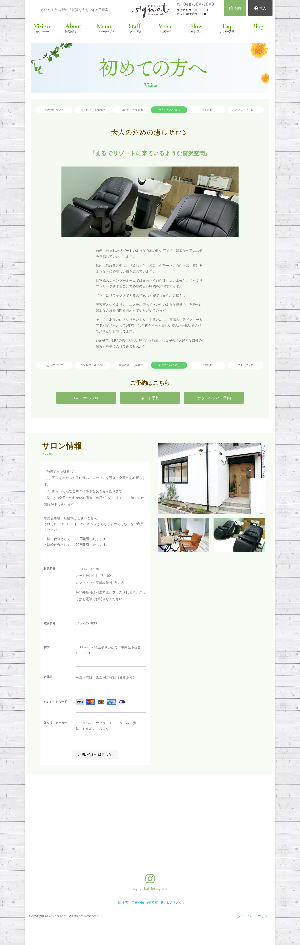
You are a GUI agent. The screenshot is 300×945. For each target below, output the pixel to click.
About (73, 26)
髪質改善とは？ (73, 31)
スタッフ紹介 (134, 31)
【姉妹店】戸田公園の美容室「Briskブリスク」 (150, 902)
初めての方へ (42, 31)
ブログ (257, 31)
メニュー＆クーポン (104, 31)
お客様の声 (165, 31)
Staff (134, 26)
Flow (196, 26)
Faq (226, 26)
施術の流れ (196, 31)
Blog (257, 26)
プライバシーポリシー (254, 916)
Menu (104, 26)
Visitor (42, 26)
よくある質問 (227, 31)
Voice (165, 26)
